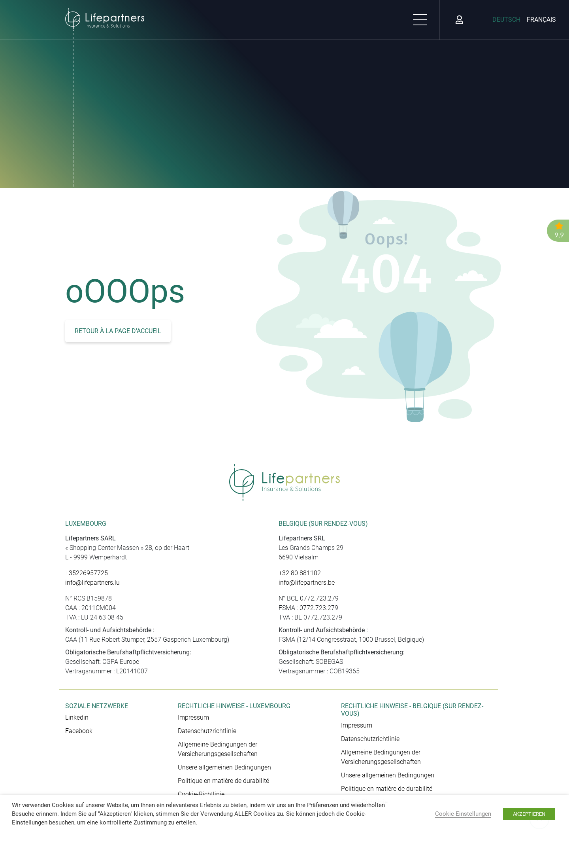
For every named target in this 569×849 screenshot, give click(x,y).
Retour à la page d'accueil (118, 331)
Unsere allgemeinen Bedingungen (224, 767)
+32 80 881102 (300, 573)
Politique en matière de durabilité (223, 781)
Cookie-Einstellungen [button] (463, 813)
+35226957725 (86, 573)
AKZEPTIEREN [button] (529, 814)
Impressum (193, 717)
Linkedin (77, 717)
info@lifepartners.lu (92, 582)
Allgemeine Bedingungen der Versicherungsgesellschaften (218, 749)
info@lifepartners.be (307, 582)
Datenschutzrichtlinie (207, 731)
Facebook (78, 731)
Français (541, 19)
